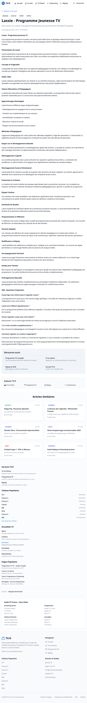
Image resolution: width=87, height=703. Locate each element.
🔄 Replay (47, 385)
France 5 (5, 681)
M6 (3, 677)
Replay (64, 3)
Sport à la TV (50, 666)
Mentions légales (46, 697)
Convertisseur (50, 677)
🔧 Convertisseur (70, 385)
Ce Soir (29, 3)
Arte (3, 688)
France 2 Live (8, 613)
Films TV (47, 622)
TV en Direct (51, 645)
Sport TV (47, 613)
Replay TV (47, 611)
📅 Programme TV (30, 385)
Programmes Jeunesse (53, 670)
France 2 (5, 666)
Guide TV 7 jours (49, 608)
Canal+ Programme (10, 620)
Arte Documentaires (11, 622)
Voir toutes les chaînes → (10, 521)
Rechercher (78, 3)
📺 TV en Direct (9, 385)
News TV (47, 620)
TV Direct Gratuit (9, 608)
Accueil (18, 3)
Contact (82, 697)
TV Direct (40, 3)
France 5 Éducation (10, 625)
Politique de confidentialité (63, 697)
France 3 (5, 670)
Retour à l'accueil (9, 11)
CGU (76, 697)
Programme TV (52, 649)
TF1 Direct (7, 611)
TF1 (3, 662)
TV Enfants (47, 625)
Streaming (52, 3)
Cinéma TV (49, 673)
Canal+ (4, 673)
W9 (3, 684)
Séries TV (48, 662)
